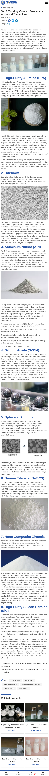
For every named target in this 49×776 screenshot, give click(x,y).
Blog (8, 7)
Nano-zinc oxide (23, 688)
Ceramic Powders (9, 688)
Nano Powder (28, 680)
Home (4, 7)
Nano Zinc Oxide (15, 680)
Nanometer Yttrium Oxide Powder (31, 684)
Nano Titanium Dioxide (10, 684)
